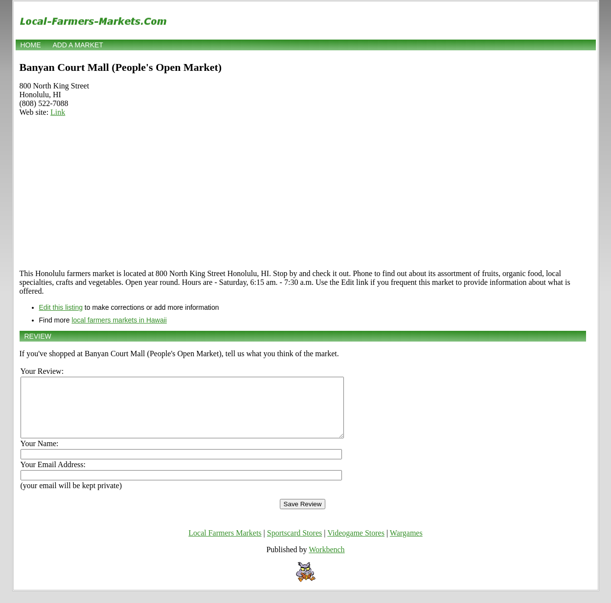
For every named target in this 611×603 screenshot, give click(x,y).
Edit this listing (61, 307)
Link (57, 112)
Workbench (326, 561)
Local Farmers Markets (224, 544)
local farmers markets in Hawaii (119, 320)
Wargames (406, 544)
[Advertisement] (303, 193)
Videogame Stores (356, 544)
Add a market (77, 45)
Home (31, 45)
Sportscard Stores (294, 544)
